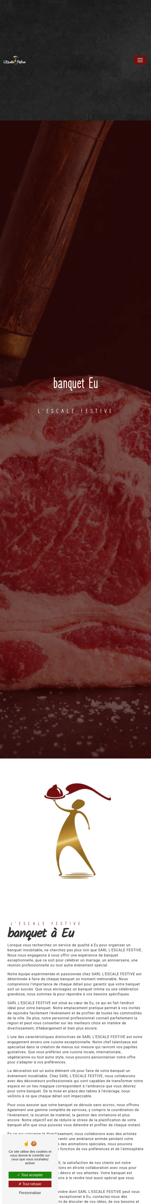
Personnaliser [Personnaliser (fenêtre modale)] (30, 1193)
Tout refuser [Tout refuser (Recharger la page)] (30, 1184)
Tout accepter (30, 1175)
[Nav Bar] (140, 60)
